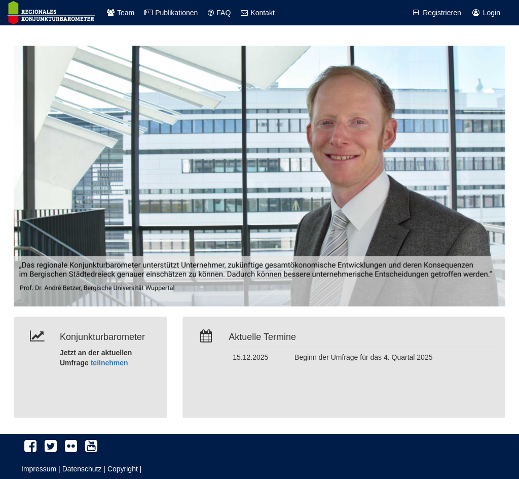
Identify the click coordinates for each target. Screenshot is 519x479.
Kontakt (257, 13)
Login (485, 13)
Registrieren (436, 13)
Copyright (122, 469)
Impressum (38, 469)
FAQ (219, 13)
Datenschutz (82, 469)
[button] (51, 176)
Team (120, 13)
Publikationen (171, 13)
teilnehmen (109, 363)
